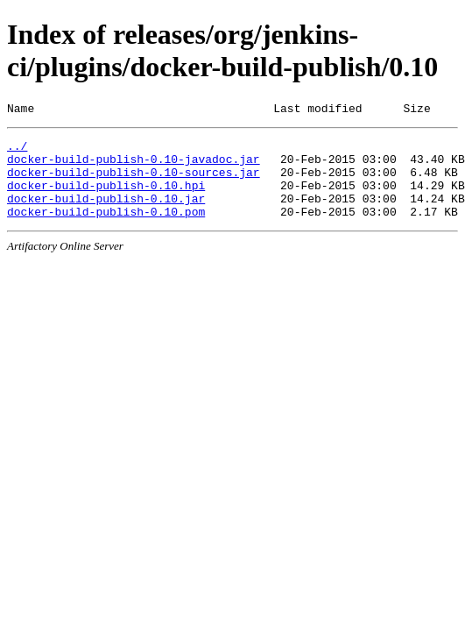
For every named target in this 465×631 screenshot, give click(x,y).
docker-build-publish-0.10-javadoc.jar (133, 166)
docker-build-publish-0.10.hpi (106, 198)
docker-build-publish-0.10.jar (106, 214)
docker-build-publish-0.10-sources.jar (133, 182)
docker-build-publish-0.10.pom (106, 230)
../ (17, 151)
